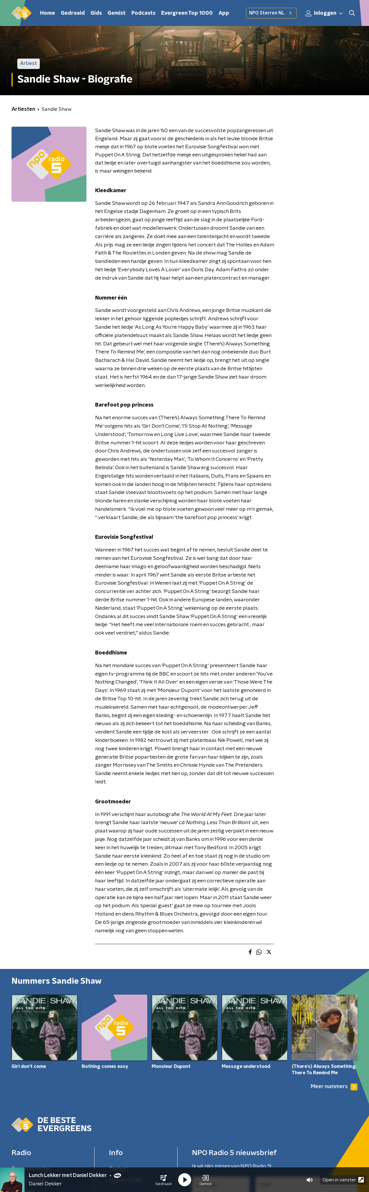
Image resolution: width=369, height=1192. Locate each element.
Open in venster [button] (343, 1179)
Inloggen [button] (324, 13)
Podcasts (143, 13)
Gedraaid (73, 13)
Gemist (117, 13)
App (224, 13)
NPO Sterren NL (271, 13)
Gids (96, 13)
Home (47, 13)
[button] (163, 1180)
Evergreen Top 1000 (187, 13)
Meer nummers (334, 1087)
